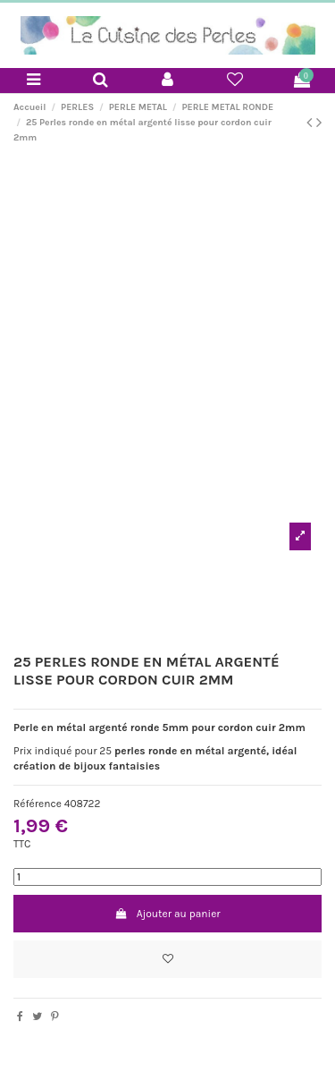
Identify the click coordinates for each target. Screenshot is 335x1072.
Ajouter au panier (167, 913)
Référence (37, 803)
